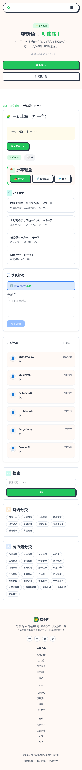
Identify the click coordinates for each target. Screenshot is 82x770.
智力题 (41, 660)
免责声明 (53, 760)
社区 (41, 736)
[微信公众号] (29, 639)
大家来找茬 (14, 587)
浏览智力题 (41, 76)
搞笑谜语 (57, 517)
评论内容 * (12, 294)
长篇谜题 (42, 554)
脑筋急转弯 (31, 587)
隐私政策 (28, 760)
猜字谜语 (14, 105)
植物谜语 (28, 524)
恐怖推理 (13, 561)
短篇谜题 (28, 554)
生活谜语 (28, 530)
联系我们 (41, 698)
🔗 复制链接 (42, 178)
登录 (28, 285)
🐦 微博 (63, 178)
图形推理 (57, 561)
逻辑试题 (28, 567)
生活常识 (13, 574)
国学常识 (47, 587)
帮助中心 (41, 725)
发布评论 (16, 323)
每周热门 (41, 672)
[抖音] (53, 639)
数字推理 (42, 561)
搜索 (41, 492)
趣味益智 (42, 567)
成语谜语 (28, 517)
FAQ (41, 742)
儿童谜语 (42, 524)
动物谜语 (42, 517)
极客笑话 (28, 574)
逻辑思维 (28, 561)
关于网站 (41, 692)
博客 (41, 704)
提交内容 (41, 730)
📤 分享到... (20, 178)
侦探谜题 (13, 554)
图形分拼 (28, 581)
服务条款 (41, 760)
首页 (5, 105)
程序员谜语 (58, 524)
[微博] (37, 639)
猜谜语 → (41, 65)
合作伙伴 (41, 710)
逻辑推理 (13, 567)
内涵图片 (42, 574)
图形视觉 (57, 574)
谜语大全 (13, 517)
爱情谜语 (13, 530)
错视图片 (42, 581)
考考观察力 (58, 581)
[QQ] (45, 639)
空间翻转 (13, 581)
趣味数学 (13, 594)
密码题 (56, 554)
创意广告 (57, 567)
